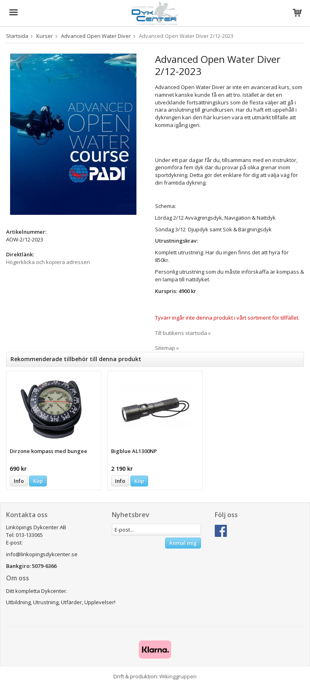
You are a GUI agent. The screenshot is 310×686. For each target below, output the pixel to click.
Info (19, 480)
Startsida (17, 35)
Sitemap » (167, 347)
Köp (38, 480)
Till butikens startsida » (183, 333)
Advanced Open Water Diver (96, 35)
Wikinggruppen (178, 676)
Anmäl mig (183, 543)
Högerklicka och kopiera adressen (48, 262)
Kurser (44, 35)
